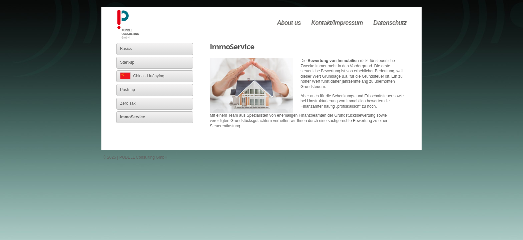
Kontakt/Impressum (337, 22)
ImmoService (132, 117)
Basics (126, 48)
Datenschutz (390, 22)
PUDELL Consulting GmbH (128, 25)
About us (289, 22)
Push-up (127, 89)
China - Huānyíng (142, 76)
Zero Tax (127, 103)
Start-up (127, 62)
